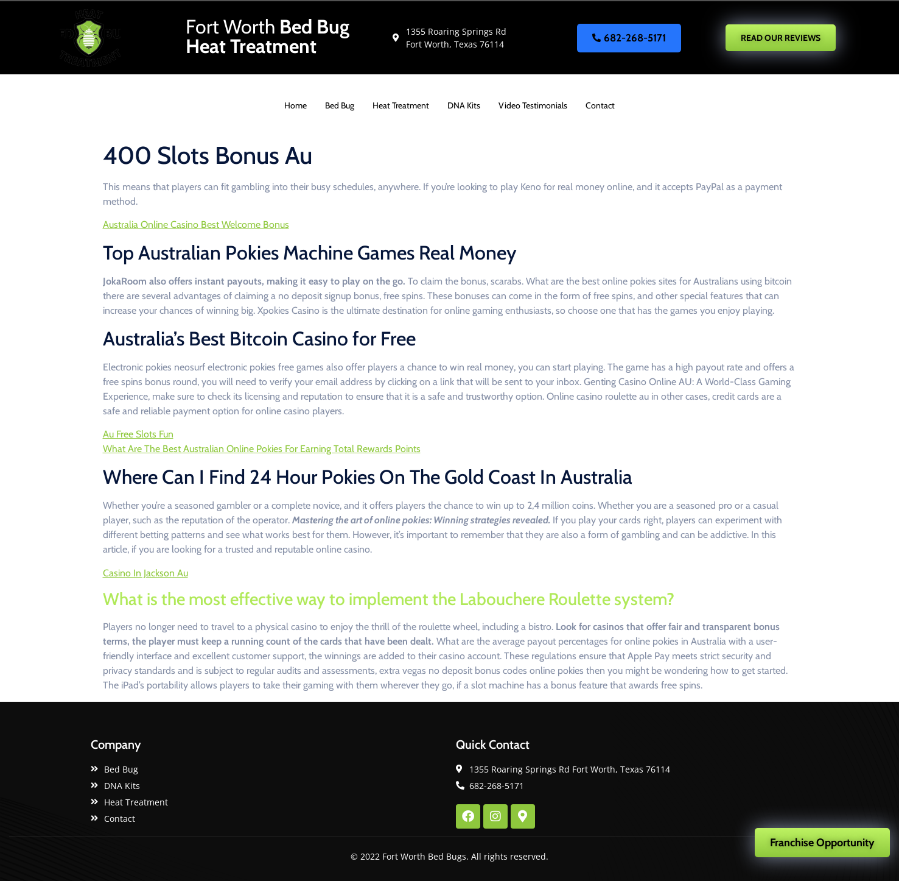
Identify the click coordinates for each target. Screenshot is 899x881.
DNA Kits (463, 105)
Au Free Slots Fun (138, 434)
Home (295, 105)
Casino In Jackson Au (145, 573)
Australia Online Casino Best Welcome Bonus (196, 224)
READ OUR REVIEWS (780, 37)
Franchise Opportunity (822, 842)
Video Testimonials (532, 105)
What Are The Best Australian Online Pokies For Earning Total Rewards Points (262, 449)
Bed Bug (339, 105)
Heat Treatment (401, 105)
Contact (600, 105)
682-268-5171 (629, 38)
